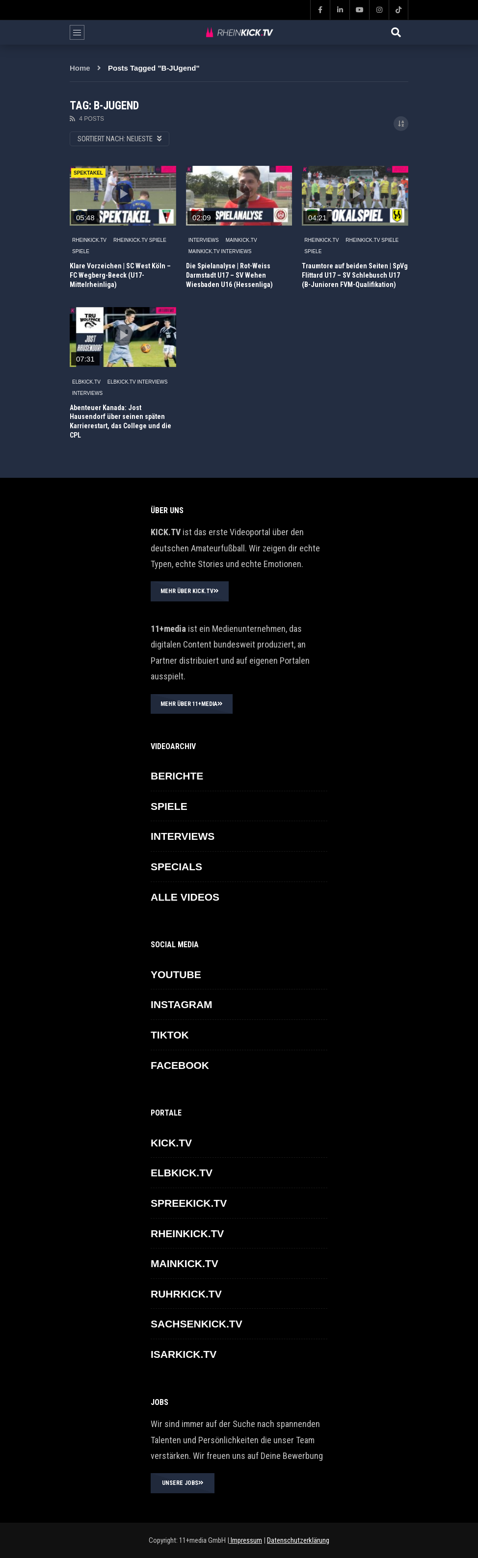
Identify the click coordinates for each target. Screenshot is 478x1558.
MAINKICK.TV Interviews (220, 251)
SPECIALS (176, 866)
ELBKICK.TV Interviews (137, 382)
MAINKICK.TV (241, 240)
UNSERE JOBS (183, 1483)
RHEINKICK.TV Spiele (139, 240)
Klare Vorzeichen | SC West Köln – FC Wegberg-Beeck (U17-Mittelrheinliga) (120, 275)
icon (122, 194)
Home (80, 68)
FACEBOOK (180, 1065)
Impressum (245, 1540)
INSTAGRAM (181, 1004)
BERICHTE (177, 775)
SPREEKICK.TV (189, 1203)
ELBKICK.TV (86, 382)
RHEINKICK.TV (89, 240)
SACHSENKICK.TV (196, 1323)
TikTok (170, 1034)
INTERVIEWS (203, 240)
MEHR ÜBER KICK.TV (189, 591)
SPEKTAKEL (88, 173)
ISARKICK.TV (183, 1354)
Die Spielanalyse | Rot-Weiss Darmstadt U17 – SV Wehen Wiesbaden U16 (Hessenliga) (229, 275)
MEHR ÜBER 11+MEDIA (191, 704)
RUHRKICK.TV (186, 1293)
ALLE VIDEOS (185, 897)
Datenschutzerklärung (298, 1540)
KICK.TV (171, 1142)
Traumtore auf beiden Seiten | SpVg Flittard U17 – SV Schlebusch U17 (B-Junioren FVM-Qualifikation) (355, 275)
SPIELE (80, 251)
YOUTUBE (176, 974)
